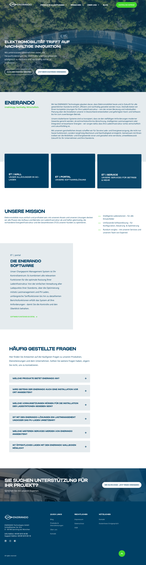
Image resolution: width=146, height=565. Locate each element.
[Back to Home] (22, 5)
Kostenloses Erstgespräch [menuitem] (109, 523)
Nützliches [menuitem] (105, 514)
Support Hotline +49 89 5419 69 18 (18, 536)
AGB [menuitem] (76, 527)
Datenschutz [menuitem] (79, 523)
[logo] (19, 517)
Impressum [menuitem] (78, 519)
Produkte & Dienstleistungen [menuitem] (56, 524)
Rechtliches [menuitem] (80, 514)
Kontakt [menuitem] (53, 534)
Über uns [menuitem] (53, 529)
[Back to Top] (122, 553)
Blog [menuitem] (52, 519)
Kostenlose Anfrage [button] (126, 5)
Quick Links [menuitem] (56, 514)
